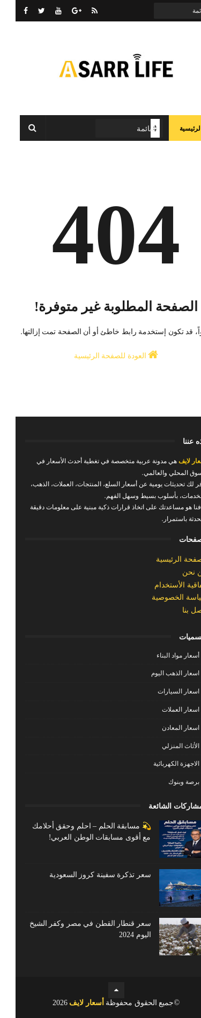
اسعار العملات (165, 709)
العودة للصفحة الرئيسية (100, 354)
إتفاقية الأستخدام (165, 585)
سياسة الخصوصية (164, 597)
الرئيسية (175, 128)
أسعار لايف (176, 461)
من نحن (179, 572)
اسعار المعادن (165, 728)
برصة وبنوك (168, 782)
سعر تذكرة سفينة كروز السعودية (85, 875)
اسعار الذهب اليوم (160, 673)
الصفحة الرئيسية (166, 559)
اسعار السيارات (163, 691)
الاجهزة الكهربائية (161, 763)
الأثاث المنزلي (165, 746)
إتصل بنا (179, 610)
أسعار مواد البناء (162, 655)
